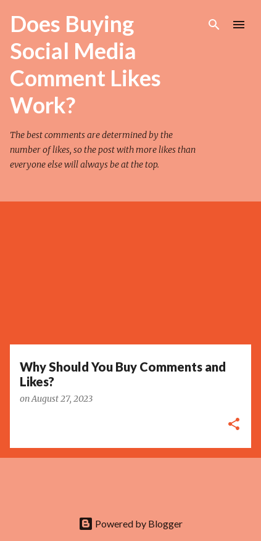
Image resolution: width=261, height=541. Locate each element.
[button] (233, 425)
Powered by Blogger (130, 523)
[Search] (214, 24)
